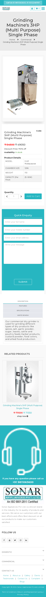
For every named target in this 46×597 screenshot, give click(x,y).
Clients (37, 575)
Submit (23, 281)
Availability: (9, 152)
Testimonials (8, 578)
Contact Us (22, 578)
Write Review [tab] (23, 315)
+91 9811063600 (23, 482)
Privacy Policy (23, 594)
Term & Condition (9, 592)
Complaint (35, 578)
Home (6, 575)
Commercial (26, 40)
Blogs (22, 582)
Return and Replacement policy (30, 592)
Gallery (27, 575)
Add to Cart (33, 196)
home (12, 40)
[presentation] (22, 270)
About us (16, 575)
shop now (22, 416)
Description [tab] (23, 301)
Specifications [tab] (23, 310)
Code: (39, 131)
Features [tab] (23, 306)
